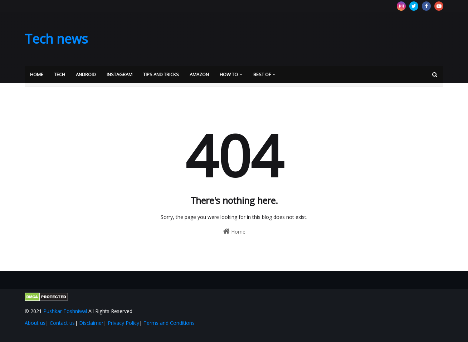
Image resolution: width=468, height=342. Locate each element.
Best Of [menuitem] (262, 74)
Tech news (56, 39)
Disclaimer (91, 322)
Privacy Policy (123, 322)
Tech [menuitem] (59, 74)
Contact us (62, 322)
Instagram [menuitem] (119, 74)
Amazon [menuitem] (199, 74)
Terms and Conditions (169, 322)
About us (35, 322)
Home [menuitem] (36, 74)
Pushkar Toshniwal (65, 311)
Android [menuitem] (86, 74)
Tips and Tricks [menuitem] (161, 74)
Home (234, 231)
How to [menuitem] (229, 74)
